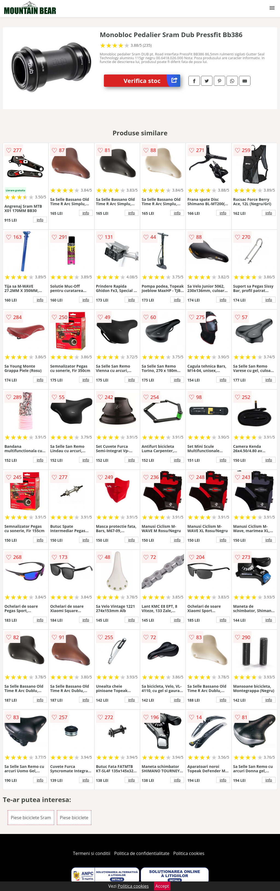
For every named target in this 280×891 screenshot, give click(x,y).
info (40, 219)
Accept (162, 886)
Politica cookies (189, 853)
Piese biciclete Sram (31, 818)
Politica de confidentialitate (142, 853)
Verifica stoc (152, 81)
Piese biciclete (74, 818)
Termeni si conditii (91, 853)
